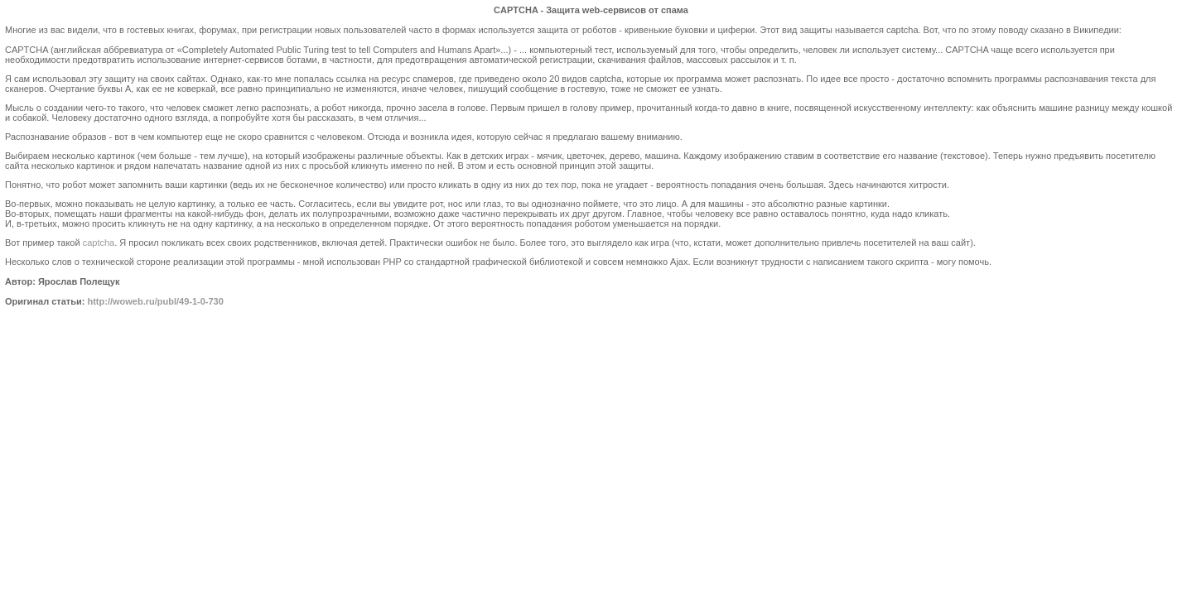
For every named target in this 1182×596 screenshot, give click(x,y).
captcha (99, 243)
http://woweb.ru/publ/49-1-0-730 (155, 301)
